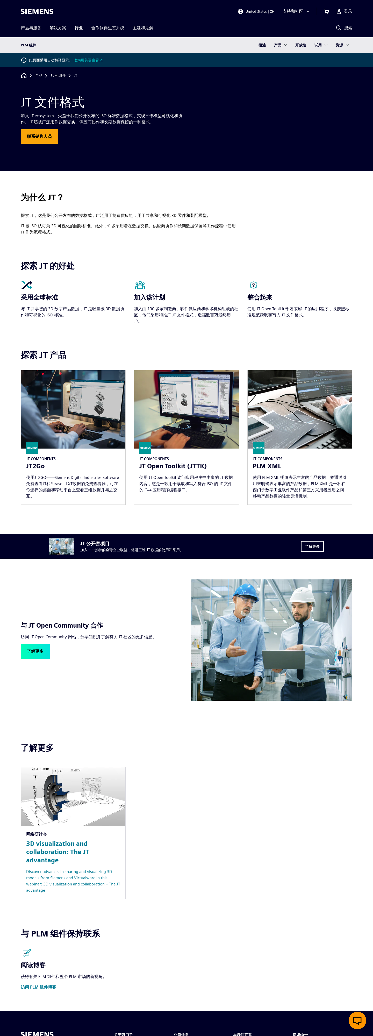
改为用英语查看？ (88, 60)
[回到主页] (24, 75)
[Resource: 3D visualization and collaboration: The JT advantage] (73, 833)
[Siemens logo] (37, 11)
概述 (262, 45)
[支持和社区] (297, 11)
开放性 (300, 45)
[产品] (38, 76)
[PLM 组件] (58, 76)
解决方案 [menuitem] (58, 27)
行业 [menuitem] (79, 27)
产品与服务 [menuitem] (31, 27)
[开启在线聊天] (357, 1020)
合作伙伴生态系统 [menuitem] (107, 27)
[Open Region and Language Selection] (255, 11)
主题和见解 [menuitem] (143, 27)
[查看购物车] (326, 11)
